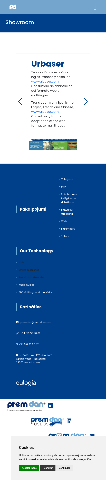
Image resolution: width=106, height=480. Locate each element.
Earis (21, 262)
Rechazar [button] (48, 468)
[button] (85, 101)
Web (64, 221)
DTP (63, 186)
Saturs (65, 236)
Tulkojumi (67, 179)
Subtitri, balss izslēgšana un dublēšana (69, 198)
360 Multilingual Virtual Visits (35, 292)
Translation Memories (31, 277)
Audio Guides (26, 285)
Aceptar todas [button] (29, 468)
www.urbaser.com (45, 81)
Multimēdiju (68, 228)
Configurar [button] (64, 468)
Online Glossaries (29, 270)
